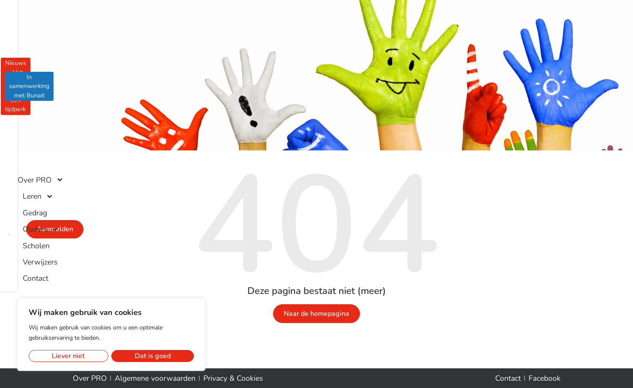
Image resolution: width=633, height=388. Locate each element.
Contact (474, 37)
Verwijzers (434, 37)
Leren (272, 37)
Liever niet (68, 356)
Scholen (393, 37)
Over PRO (224, 37)
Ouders (351, 37)
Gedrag (310, 37)
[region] (111, 334)
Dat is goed (153, 356)
